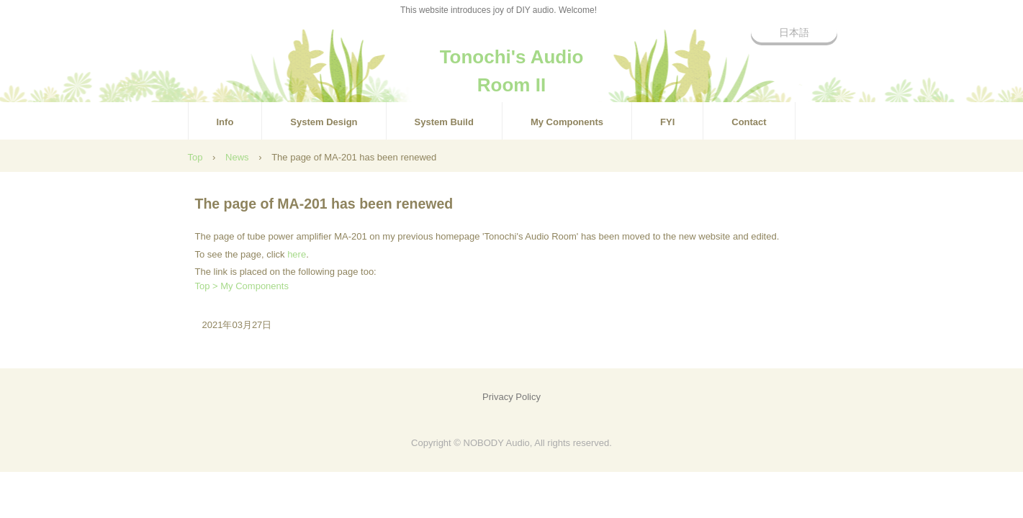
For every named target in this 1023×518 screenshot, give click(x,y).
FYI (667, 122)
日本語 (794, 32)
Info (225, 122)
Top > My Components (242, 286)
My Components (567, 122)
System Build (444, 122)
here (296, 254)
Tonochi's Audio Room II (512, 63)
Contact (748, 122)
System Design (323, 122)
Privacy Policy (511, 396)
